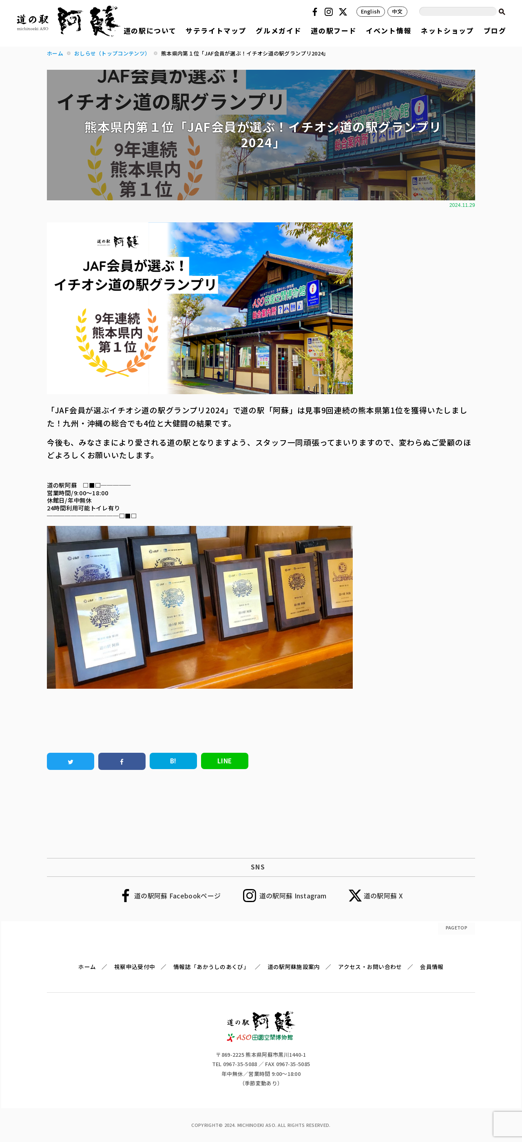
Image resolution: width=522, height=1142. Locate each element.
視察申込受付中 (134, 966)
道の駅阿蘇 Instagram (293, 895)
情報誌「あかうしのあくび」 (211, 966)
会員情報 (431, 966)
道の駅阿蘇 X (383, 895)
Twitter (344, 12)
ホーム (87, 966)
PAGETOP (456, 927)
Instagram (330, 12)
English (370, 11)
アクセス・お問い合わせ (370, 966)
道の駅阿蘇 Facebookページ (177, 895)
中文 (397, 11)
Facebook (316, 12)
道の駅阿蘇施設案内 (294, 966)
